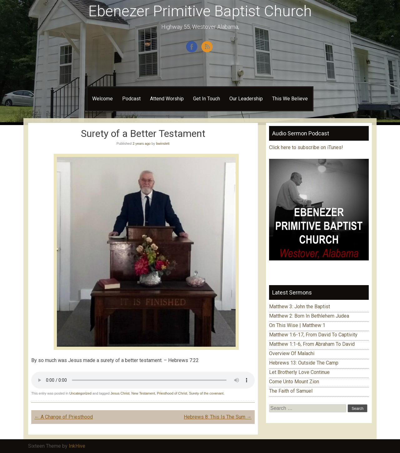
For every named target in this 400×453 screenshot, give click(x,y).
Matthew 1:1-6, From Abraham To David (312, 344)
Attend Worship (167, 99)
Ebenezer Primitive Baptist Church (200, 11)
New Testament (143, 393)
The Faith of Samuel (290, 391)
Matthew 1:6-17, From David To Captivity (313, 335)
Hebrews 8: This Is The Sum (218, 417)
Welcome (102, 99)
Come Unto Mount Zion (294, 382)
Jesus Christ (120, 393)
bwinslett (162, 143)
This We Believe (290, 99)
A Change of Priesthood (63, 417)
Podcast (131, 99)
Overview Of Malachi (291, 353)
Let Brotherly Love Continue (299, 372)
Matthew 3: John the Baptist (299, 307)
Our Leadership (246, 99)
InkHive (77, 446)
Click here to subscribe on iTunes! (306, 147)
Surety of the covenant (206, 393)
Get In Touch (206, 99)
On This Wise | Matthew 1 (297, 325)
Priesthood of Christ (172, 393)
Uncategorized (80, 393)
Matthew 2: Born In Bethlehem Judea (309, 316)
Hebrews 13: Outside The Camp (303, 363)
